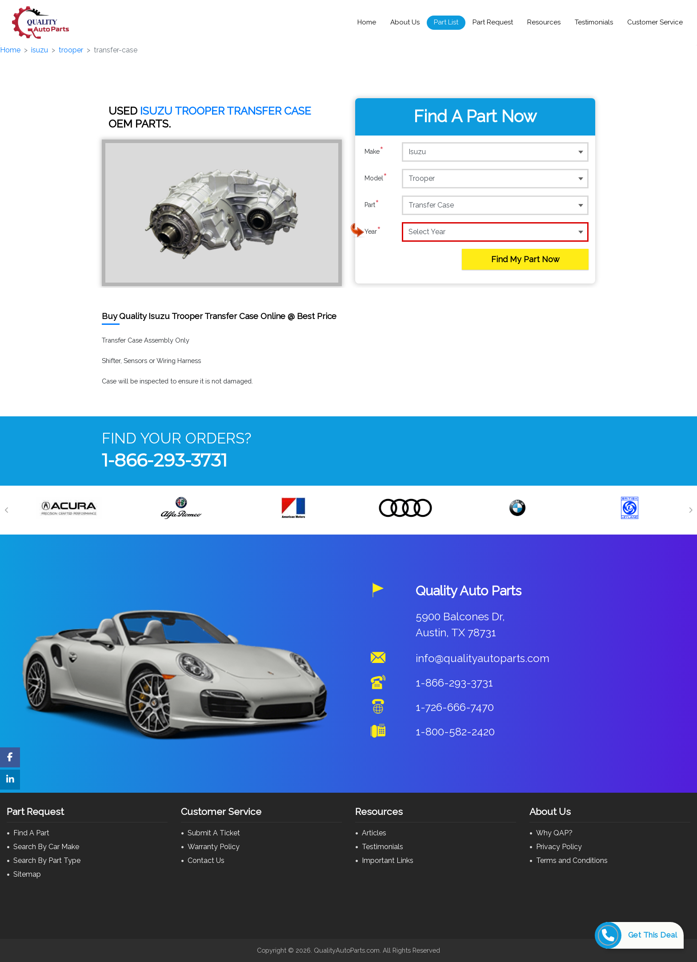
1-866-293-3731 (164, 460)
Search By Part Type (46, 860)
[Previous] (6, 510)
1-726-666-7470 (455, 707)
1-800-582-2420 (455, 731)
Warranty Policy (214, 846)
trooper (71, 50)
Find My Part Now (525, 259)
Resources (544, 22)
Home (366, 22)
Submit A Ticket (214, 833)
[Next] (690, 510)
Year (373, 231)
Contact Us (206, 860)
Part (372, 205)
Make (374, 151)
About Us (405, 22)
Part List (446, 22)
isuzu (39, 50)
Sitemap (27, 874)
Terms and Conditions (572, 860)
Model (376, 178)
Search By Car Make (46, 846)
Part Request (493, 22)
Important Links (387, 860)
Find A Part (31, 833)
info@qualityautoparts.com (482, 658)
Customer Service (655, 22)
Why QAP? (554, 833)
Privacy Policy (559, 846)
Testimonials (594, 22)
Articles (374, 833)
